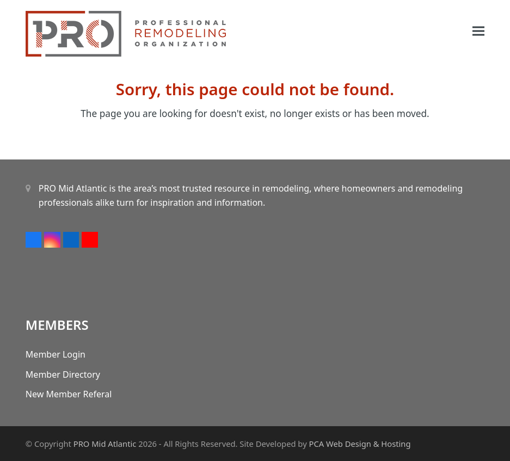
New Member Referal (69, 394)
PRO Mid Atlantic (105, 443)
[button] (478, 31)
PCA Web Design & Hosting (360, 443)
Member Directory (63, 374)
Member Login (55, 354)
